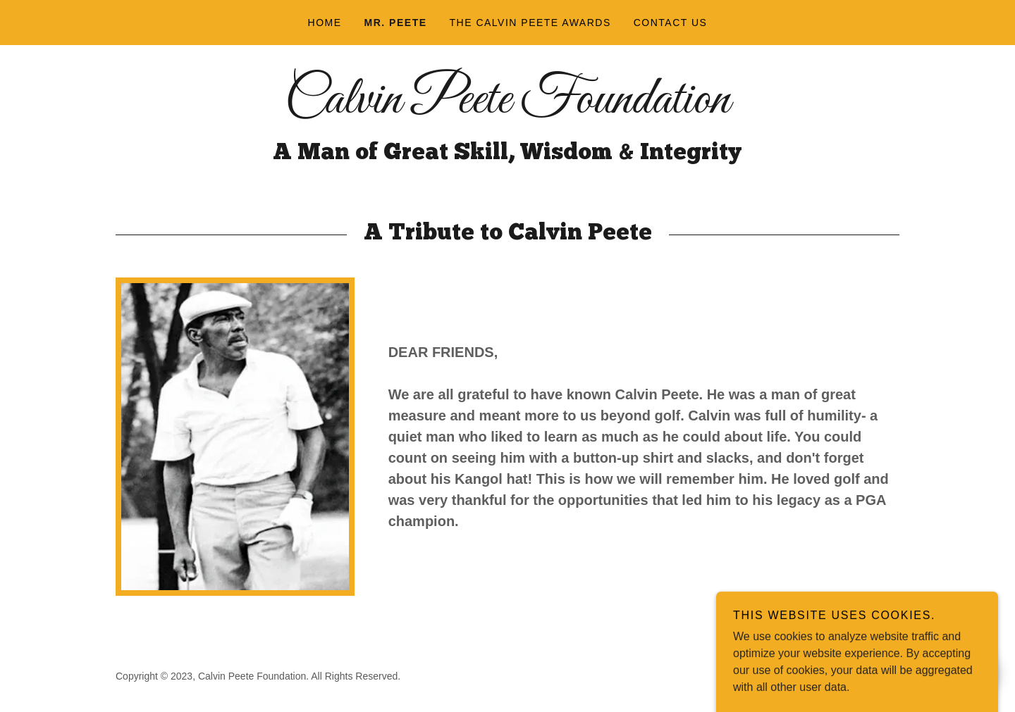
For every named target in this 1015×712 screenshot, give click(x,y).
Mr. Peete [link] (395, 22)
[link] (507, 109)
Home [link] (325, 22)
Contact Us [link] (671, 22)
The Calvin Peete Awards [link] (530, 22)
